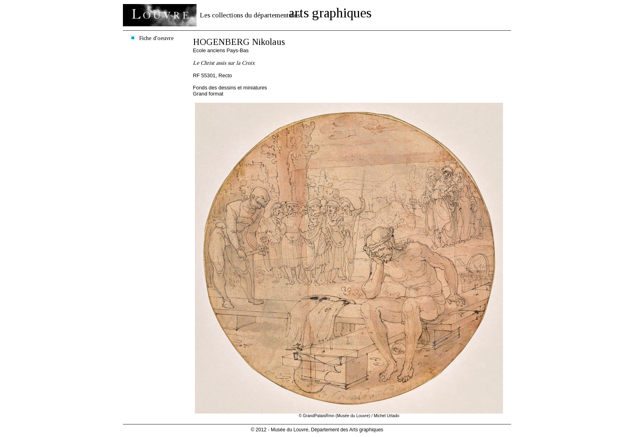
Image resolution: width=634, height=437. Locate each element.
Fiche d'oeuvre (156, 38)
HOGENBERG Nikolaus (239, 42)
